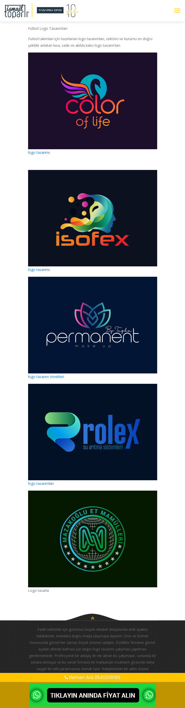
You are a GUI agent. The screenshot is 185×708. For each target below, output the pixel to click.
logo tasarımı (39, 152)
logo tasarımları (41, 483)
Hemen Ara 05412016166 (92, 677)
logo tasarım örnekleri (46, 376)
